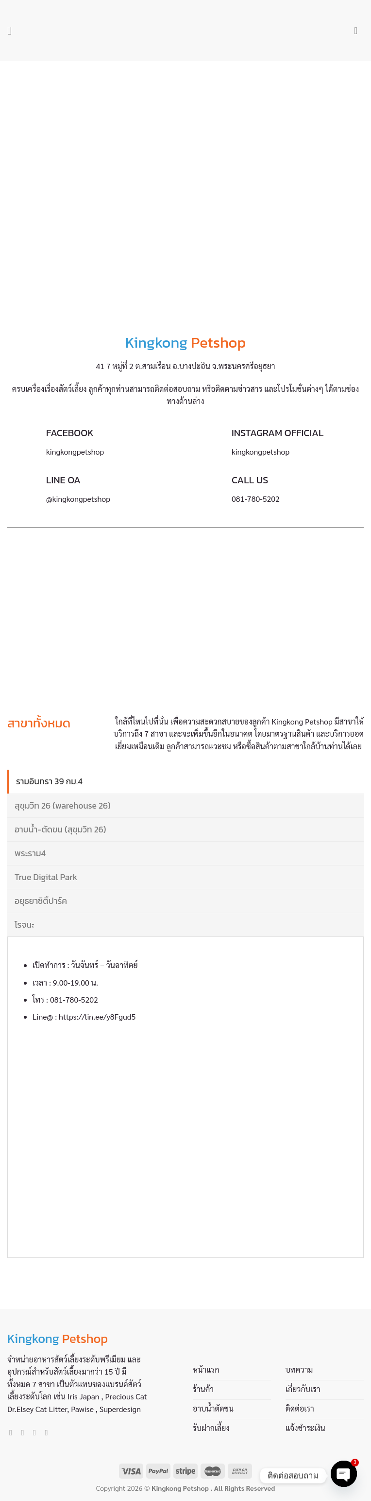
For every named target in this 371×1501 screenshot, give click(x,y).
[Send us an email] (37, 1432)
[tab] (185, 781)
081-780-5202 (74, 999)
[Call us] (48, 1432)
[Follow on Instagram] (25, 1432)
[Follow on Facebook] (13, 1432)
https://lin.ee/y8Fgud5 (97, 1016)
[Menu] (13, 30)
